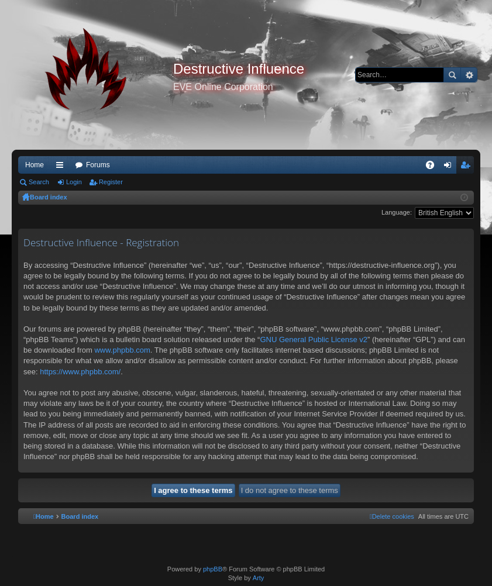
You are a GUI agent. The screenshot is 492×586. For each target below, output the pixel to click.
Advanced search (469, 75)
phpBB (212, 569)
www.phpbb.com (122, 350)
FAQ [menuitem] (434, 167)
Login (74, 181)
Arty (258, 577)
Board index (48, 197)
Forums (98, 165)
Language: (396, 212)
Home (34, 165)
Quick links (62, 167)
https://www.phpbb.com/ (80, 371)
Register (111, 181)
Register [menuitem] (468, 167)
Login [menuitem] (450, 167)
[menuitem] (392, 516)
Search (452, 75)
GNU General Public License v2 (313, 339)
